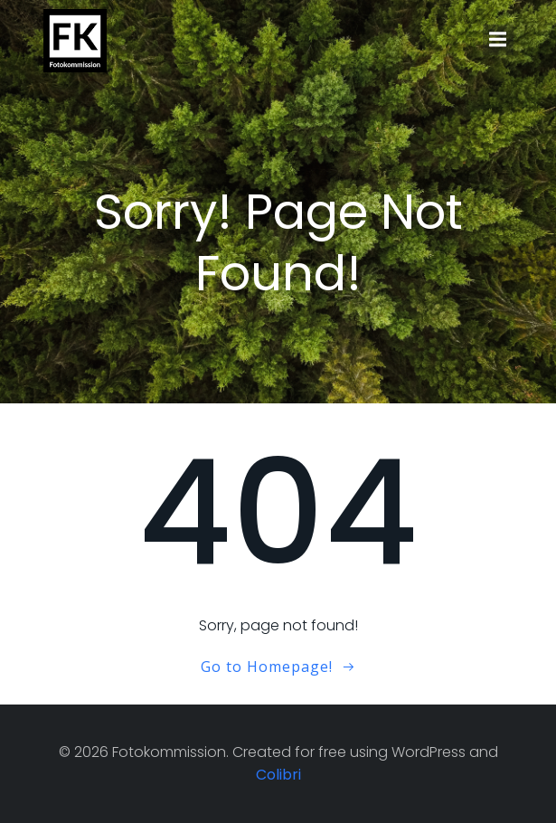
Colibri (278, 774)
